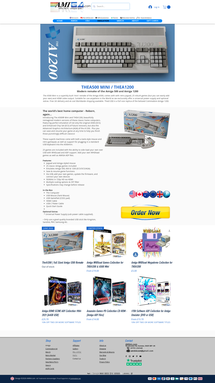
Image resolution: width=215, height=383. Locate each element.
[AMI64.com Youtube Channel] (140, 356)
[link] (167, 7)
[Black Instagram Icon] (130, 356)
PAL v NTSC (77, 352)
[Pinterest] (137, 356)
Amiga (48, 345)
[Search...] (110, 6)
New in (48, 365)
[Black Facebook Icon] (126, 356)
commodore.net (75, 378)
